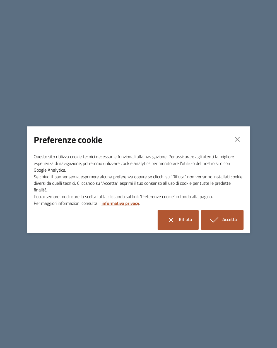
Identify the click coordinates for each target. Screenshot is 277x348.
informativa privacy (120, 203)
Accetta (226, 220)
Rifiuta (181, 220)
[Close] (237, 139)
